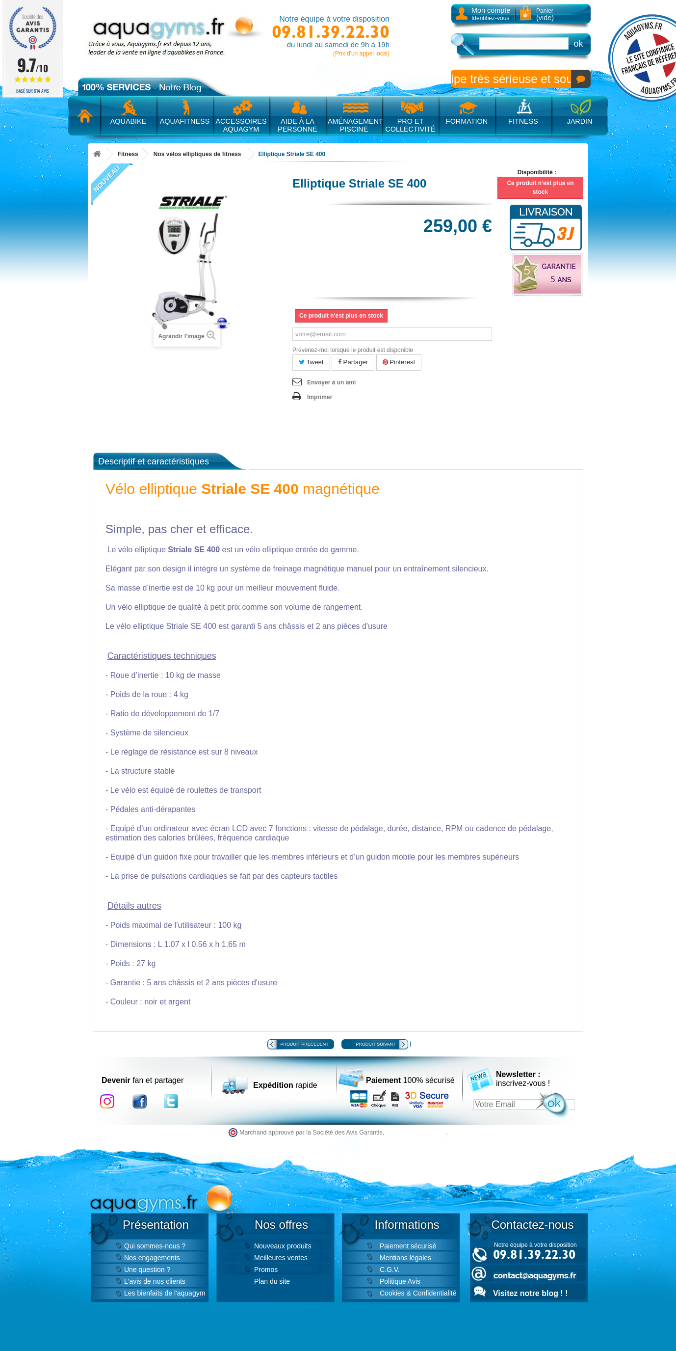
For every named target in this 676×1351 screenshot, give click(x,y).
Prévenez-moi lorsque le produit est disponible (352, 350)
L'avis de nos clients (154, 1281)
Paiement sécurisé (408, 1246)
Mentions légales (405, 1258)
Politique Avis (400, 1281)
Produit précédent (305, 1044)
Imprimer (319, 397)
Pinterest (399, 362)
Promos (266, 1269)
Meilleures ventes (281, 1258)
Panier (545, 14)
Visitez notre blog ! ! (530, 1293)
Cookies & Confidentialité (418, 1293)
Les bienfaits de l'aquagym (164, 1293)
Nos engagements (152, 1258)
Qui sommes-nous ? (154, 1246)
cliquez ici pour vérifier (416, 1132)
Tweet (311, 362)
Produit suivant (375, 1044)
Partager (353, 362)
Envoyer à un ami (331, 382)
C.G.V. (390, 1269)
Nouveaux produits (283, 1246)
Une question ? (147, 1269)
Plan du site (272, 1281)
